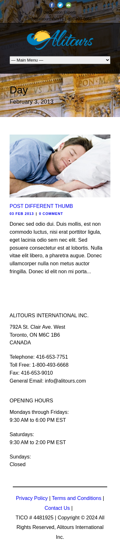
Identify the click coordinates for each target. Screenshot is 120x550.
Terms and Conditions (76, 498)
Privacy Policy (32, 498)
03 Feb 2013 (22, 214)
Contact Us (57, 508)
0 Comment (51, 214)
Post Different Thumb (41, 206)
